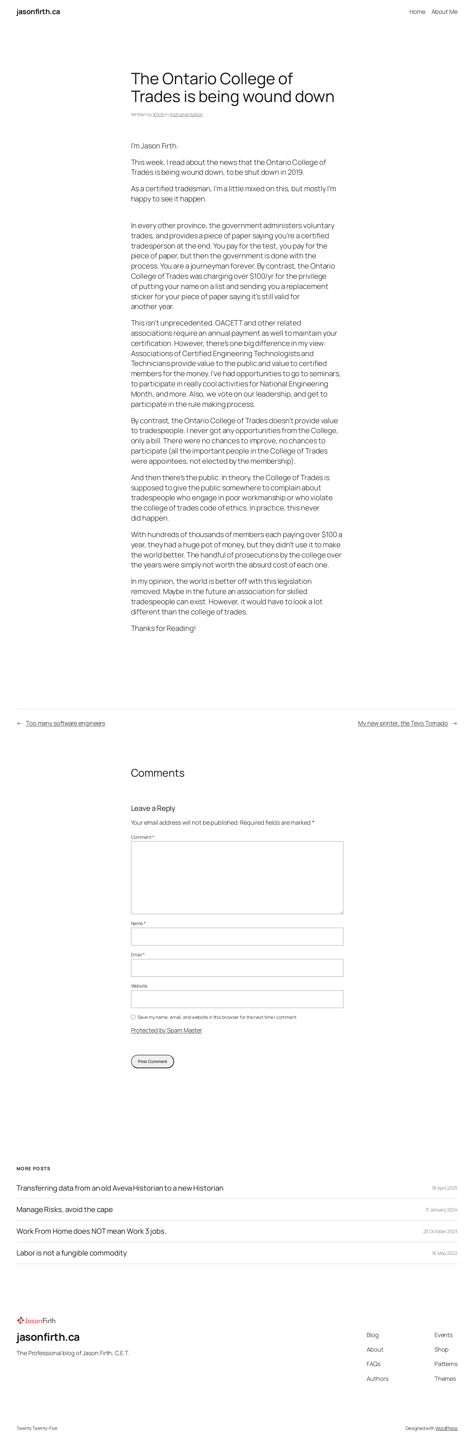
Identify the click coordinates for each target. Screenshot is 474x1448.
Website (139, 986)
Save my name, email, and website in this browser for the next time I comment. (217, 1017)
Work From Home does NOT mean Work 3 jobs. (91, 1231)
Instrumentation (186, 114)
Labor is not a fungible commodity (71, 1253)
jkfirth (158, 114)
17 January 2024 (441, 1209)
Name (138, 923)
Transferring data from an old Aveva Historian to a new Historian (120, 1188)
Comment (142, 837)
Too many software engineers (65, 723)
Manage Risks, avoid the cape (64, 1209)
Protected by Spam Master (166, 1030)
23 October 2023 (440, 1231)
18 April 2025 (445, 1188)
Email (138, 954)
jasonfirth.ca (38, 11)
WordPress (446, 1428)
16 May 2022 (445, 1253)
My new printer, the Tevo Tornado (403, 723)
